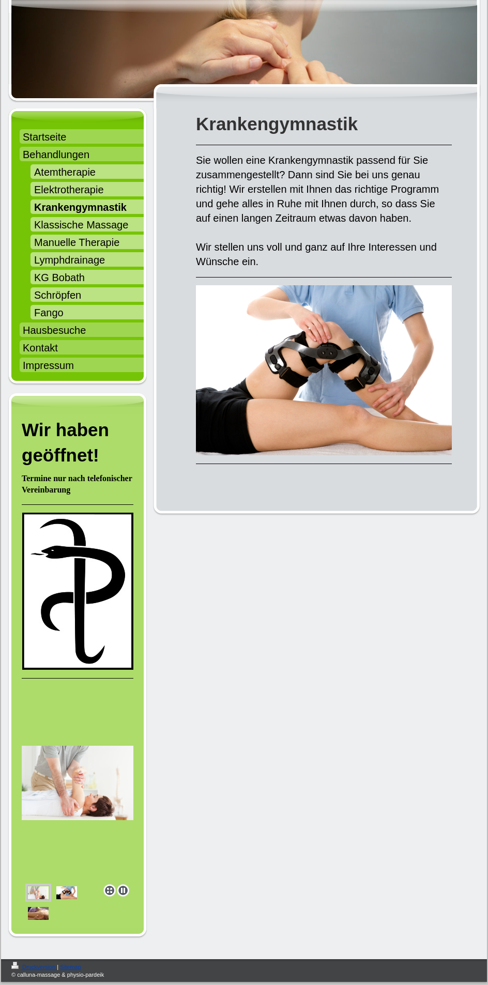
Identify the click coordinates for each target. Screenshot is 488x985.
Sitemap (70, 967)
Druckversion (34, 967)
